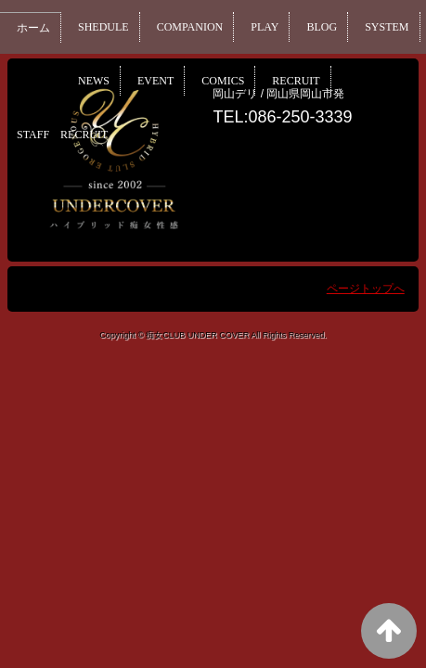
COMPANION (195, 26)
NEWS (170, 80)
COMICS (303, 80)
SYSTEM (102, 80)
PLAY (273, 26)
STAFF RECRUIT (65, 134)
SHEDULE (106, 26)
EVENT (233, 80)
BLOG (331, 26)
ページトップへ (366, 288)
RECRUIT (379, 80)
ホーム (34, 27)
